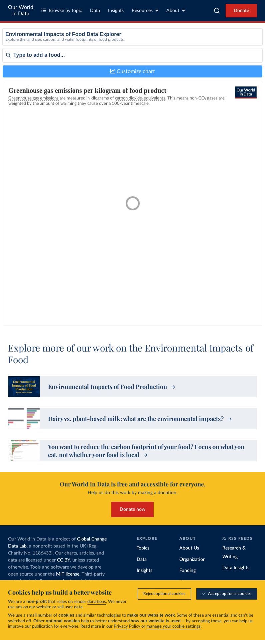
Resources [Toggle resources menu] (145, 10)
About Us (189, 548)
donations (96, 602)
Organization (192, 559)
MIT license (67, 574)
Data (95, 10)
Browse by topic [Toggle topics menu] (61, 10)
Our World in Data (20, 10)
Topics (143, 548)
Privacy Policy (127, 626)
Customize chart (132, 71)
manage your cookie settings (173, 626)
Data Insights (235, 568)
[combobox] (217, 10)
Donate (241, 10)
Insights (116, 10)
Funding (187, 570)
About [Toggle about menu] (175, 10)
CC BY (63, 560)
